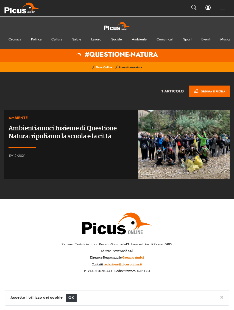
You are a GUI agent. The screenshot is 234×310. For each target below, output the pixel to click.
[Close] (222, 297)
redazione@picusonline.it (123, 264)
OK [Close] (71, 297)
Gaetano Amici (133, 257)
